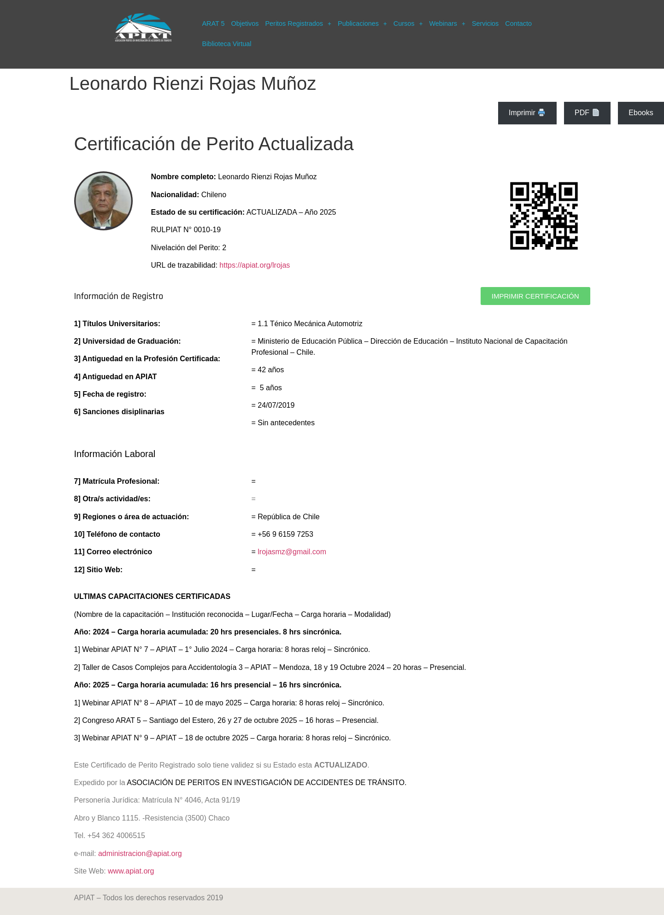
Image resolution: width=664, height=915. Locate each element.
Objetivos (245, 23)
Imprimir (527, 113)
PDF (587, 113)
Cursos (408, 23)
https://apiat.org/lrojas (254, 265)
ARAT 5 (213, 23)
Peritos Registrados (298, 23)
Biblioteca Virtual (226, 43)
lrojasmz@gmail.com (292, 552)
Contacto (518, 23)
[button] (298, 23)
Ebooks (641, 113)
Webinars (447, 23)
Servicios (485, 23)
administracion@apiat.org (140, 853)
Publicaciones (362, 23)
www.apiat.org (131, 871)
